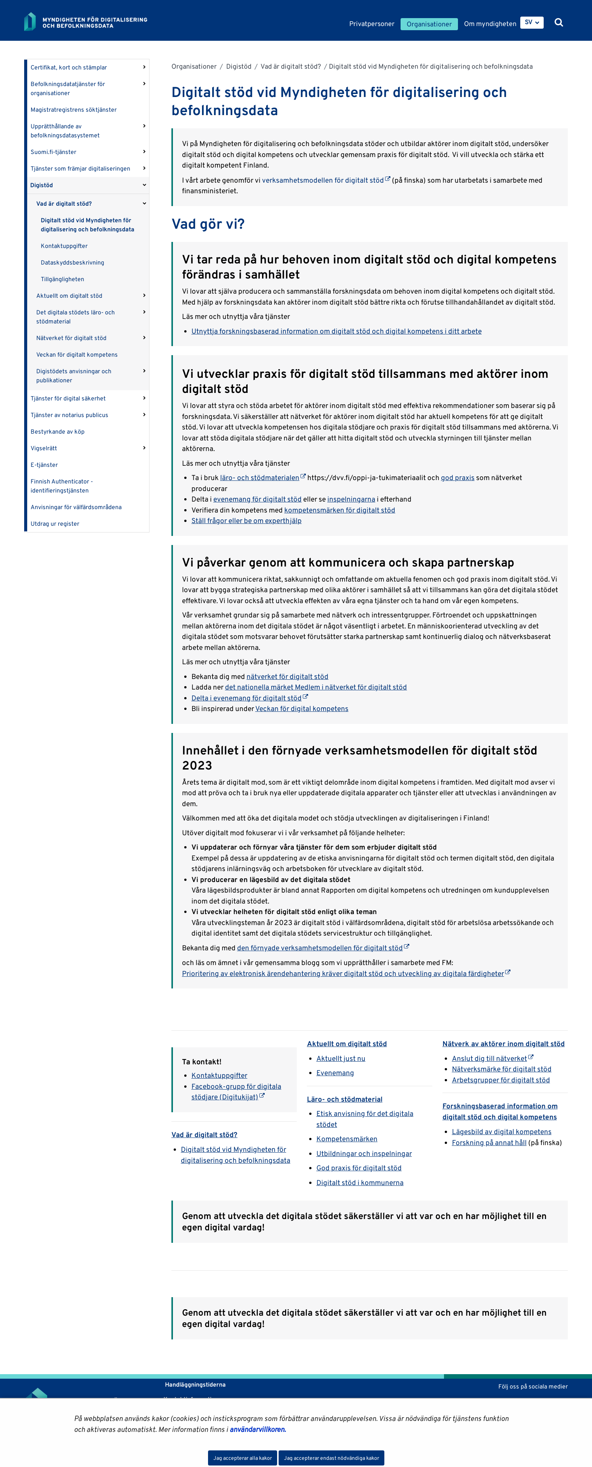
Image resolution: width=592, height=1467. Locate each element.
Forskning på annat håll (489, 1142)
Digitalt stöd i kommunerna (360, 1182)
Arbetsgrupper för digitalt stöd (501, 1079)
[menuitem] (532, 23)
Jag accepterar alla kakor (242, 1458)
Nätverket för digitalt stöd (71, 338)
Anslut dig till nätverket (492, 1058)
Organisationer (194, 66)
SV (529, 22)
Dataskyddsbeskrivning (72, 262)
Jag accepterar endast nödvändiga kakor (331, 1458)
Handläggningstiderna (194, 1384)
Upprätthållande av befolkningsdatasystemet (65, 130)
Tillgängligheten (62, 279)
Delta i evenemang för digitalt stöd (249, 697)
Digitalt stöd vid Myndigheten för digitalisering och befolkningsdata (87, 224)
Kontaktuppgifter (64, 246)
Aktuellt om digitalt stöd (69, 296)
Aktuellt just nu (340, 1058)
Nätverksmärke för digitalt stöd (502, 1068)
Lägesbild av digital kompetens (502, 1131)
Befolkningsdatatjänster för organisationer (68, 88)
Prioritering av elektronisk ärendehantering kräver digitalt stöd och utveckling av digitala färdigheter (346, 973)
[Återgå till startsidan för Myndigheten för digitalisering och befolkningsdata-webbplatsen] (91, 21)
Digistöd (41, 185)
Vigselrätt (44, 448)
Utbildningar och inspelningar (364, 1153)
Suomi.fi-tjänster (53, 152)
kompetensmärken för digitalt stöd (339, 509)
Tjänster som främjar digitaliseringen (80, 168)
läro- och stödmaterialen (263, 477)
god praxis (458, 477)
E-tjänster (44, 465)
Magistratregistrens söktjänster (74, 110)
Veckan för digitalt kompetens (77, 355)
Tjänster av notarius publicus (69, 415)
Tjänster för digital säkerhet (68, 398)
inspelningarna (351, 498)
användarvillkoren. (258, 1429)
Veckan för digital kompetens (301, 708)
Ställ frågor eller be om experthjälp (246, 520)
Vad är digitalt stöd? (64, 204)
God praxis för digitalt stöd (359, 1167)
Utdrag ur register (55, 524)
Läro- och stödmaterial (344, 1099)
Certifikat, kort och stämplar (69, 67)
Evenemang (335, 1072)
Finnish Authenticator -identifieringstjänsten (62, 485)
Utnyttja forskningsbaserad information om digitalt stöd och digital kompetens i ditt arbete (336, 331)
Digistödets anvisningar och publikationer (73, 375)
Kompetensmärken (347, 1138)
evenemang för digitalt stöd (257, 498)
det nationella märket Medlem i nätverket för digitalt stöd (316, 686)
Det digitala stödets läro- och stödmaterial (75, 316)
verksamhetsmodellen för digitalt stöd (326, 180)
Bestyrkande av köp (58, 432)
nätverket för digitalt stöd (287, 676)
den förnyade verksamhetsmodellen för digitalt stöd (323, 947)
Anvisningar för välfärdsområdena (76, 507)
